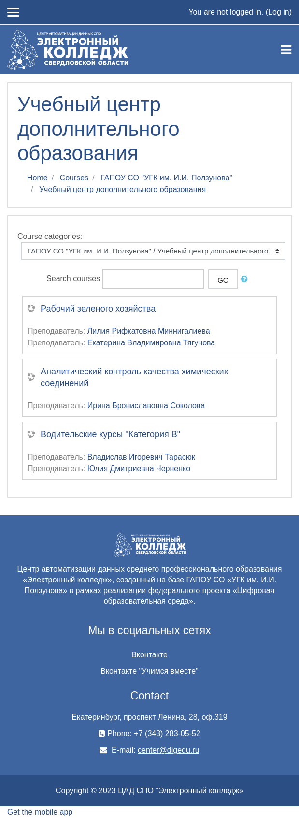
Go (222, 280)
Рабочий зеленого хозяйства (98, 308)
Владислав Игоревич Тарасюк (141, 457)
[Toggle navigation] (286, 49)
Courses (74, 178)
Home (37, 178)
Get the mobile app (39, 812)
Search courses (73, 278)
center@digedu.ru (168, 750)
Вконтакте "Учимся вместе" (149, 671)
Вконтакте (149, 655)
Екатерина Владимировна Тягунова (151, 343)
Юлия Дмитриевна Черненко (138, 468)
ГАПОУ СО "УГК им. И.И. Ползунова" (166, 178)
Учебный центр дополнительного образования (122, 189)
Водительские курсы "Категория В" (110, 434)
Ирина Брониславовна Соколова (146, 406)
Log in (278, 12)
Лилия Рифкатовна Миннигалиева (148, 331)
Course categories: (49, 236)
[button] (246, 279)
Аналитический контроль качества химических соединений (134, 377)
